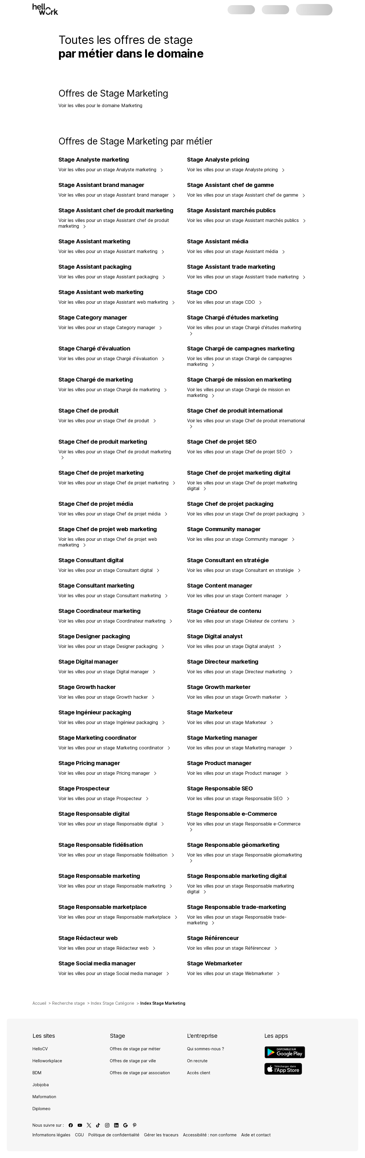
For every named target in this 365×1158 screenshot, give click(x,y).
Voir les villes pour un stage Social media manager (113, 973)
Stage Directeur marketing (222, 661)
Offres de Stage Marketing (113, 93)
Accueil (39, 1003)
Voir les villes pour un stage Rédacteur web (107, 948)
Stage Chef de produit (88, 410)
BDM (37, 1072)
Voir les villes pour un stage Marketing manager (240, 748)
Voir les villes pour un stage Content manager (238, 595)
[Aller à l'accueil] (45, 9)
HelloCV (40, 1048)
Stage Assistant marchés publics (231, 210)
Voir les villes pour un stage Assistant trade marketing (246, 277)
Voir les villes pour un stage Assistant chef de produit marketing (113, 223)
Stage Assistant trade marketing (231, 266)
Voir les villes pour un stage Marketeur (230, 722)
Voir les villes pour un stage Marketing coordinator (114, 748)
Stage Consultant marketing (96, 585)
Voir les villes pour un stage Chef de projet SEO (240, 451)
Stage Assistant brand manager (101, 185)
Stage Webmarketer (214, 963)
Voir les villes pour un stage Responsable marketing (115, 886)
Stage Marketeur (210, 712)
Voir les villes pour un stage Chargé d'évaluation (111, 358)
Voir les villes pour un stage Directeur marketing (240, 671)
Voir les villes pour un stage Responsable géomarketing (244, 857)
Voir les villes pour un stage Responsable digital (111, 824)
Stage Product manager (219, 763)
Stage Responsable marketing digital (237, 875)
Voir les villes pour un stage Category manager (110, 327)
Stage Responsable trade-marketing (236, 907)
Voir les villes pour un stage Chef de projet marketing (117, 483)
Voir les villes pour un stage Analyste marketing (110, 169)
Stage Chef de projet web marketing (107, 529)
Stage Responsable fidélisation (100, 844)
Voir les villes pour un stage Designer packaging (111, 646)
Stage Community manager (224, 529)
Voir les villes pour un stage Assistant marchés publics (246, 220)
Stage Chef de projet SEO (221, 441)
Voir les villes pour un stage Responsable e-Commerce (244, 826)
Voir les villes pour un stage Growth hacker (106, 697)
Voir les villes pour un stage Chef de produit (107, 420)
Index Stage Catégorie (112, 1003)
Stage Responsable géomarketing (233, 844)
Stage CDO (202, 292)
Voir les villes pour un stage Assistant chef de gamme (246, 195)
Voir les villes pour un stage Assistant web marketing (116, 302)
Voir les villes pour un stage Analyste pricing (236, 169)
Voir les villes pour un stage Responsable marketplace (118, 917)
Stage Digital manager (88, 661)
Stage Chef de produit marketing (102, 441)
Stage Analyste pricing (218, 159)
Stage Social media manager (97, 963)
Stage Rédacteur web (88, 938)
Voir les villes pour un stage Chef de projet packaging (246, 514)
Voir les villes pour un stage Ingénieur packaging (111, 722)
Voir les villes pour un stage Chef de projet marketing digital (242, 485)
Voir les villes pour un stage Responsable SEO (238, 798)
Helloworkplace (47, 1060)
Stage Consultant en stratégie (228, 560)
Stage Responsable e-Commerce (232, 813)
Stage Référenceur (213, 938)
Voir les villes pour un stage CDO (224, 302)
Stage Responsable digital (93, 813)
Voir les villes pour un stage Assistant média (236, 251)
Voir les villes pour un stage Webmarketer (233, 973)
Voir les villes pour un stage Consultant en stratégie (244, 570)
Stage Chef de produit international (235, 410)
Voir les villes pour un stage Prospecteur (103, 798)
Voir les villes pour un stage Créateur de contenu (241, 621)
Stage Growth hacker (87, 687)
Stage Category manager (92, 317)
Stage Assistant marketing (94, 241)
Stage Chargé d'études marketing (232, 317)
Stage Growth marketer (219, 687)
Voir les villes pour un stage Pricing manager (107, 773)
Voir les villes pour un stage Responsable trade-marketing (237, 919)
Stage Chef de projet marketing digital (238, 472)
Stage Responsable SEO (220, 788)
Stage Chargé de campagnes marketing (241, 348)
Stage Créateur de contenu (224, 610)
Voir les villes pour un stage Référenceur (232, 948)
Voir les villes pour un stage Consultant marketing (113, 595)
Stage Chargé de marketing (95, 379)
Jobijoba (41, 1084)
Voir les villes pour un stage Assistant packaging (111, 277)
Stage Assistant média (217, 241)
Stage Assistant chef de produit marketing (115, 210)
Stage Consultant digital (90, 560)
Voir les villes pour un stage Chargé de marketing (112, 389)
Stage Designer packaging (94, 636)
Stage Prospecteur (84, 788)
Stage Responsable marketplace (102, 907)
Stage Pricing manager (89, 763)
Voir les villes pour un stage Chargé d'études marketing (244, 330)
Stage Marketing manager (222, 737)
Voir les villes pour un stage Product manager (237, 773)
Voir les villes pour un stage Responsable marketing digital (240, 888)
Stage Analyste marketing (93, 159)
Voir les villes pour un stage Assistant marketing (111, 251)
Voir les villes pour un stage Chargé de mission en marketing (238, 392)
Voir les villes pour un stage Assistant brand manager (117, 195)
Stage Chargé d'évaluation (94, 348)
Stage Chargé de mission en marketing (239, 379)
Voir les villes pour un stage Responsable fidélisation (116, 855)
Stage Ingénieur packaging (94, 712)
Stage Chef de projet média (95, 503)
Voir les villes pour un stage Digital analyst (234, 646)
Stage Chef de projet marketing (101, 472)
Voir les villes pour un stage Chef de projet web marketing (107, 542)
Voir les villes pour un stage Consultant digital (109, 570)
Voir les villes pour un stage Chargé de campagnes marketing (239, 361)
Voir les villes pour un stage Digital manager (107, 671)
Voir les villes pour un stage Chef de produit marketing (114, 454)
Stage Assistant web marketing (100, 292)
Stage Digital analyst (215, 636)
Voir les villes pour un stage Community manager (241, 539)
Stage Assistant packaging (94, 266)
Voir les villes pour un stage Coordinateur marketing (115, 621)
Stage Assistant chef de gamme (230, 185)
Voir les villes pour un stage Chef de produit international (246, 423)
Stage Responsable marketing (99, 875)
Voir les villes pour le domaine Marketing (100, 105)
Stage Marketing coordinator (97, 737)
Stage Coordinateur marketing (99, 610)
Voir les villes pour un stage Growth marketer (237, 697)
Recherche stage (68, 1003)
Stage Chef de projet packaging (230, 503)
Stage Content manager (219, 585)
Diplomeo (41, 1108)
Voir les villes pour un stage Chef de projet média (113, 514)
